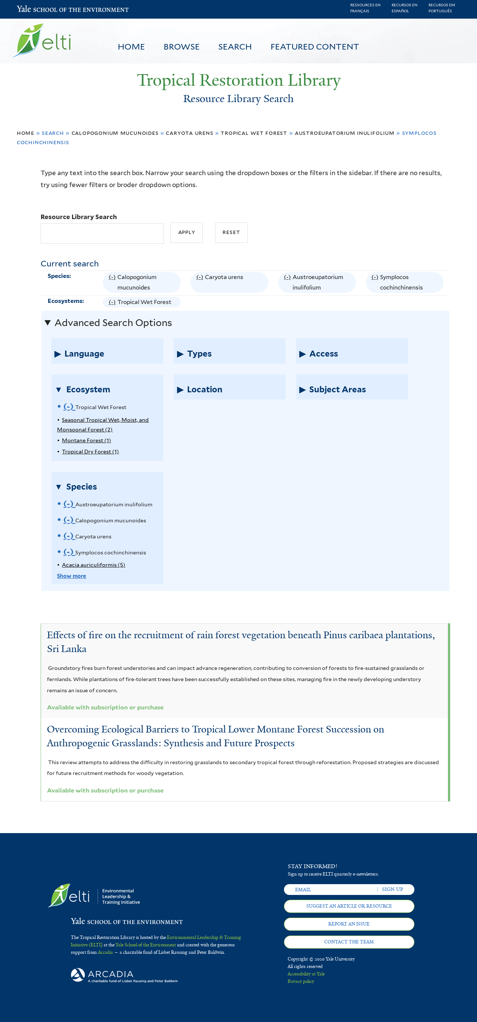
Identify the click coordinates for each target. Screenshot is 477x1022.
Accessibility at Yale (306, 974)
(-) (113, 282)
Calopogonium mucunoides (115, 132)
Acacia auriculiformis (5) (93, 564)
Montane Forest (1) (86, 440)
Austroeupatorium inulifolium (345, 132)
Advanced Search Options (113, 322)
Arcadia (105, 952)
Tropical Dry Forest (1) (90, 451)
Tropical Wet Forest (254, 132)
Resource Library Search (79, 217)
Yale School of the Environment (36, 9)
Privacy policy (301, 981)
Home (131, 46)
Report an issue (349, 924)
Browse (182, 46)
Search (235, 46)
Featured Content (315, 46)
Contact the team (349, 942)
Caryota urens (189, 132)
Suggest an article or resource (349, 906)
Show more (71, 576)
